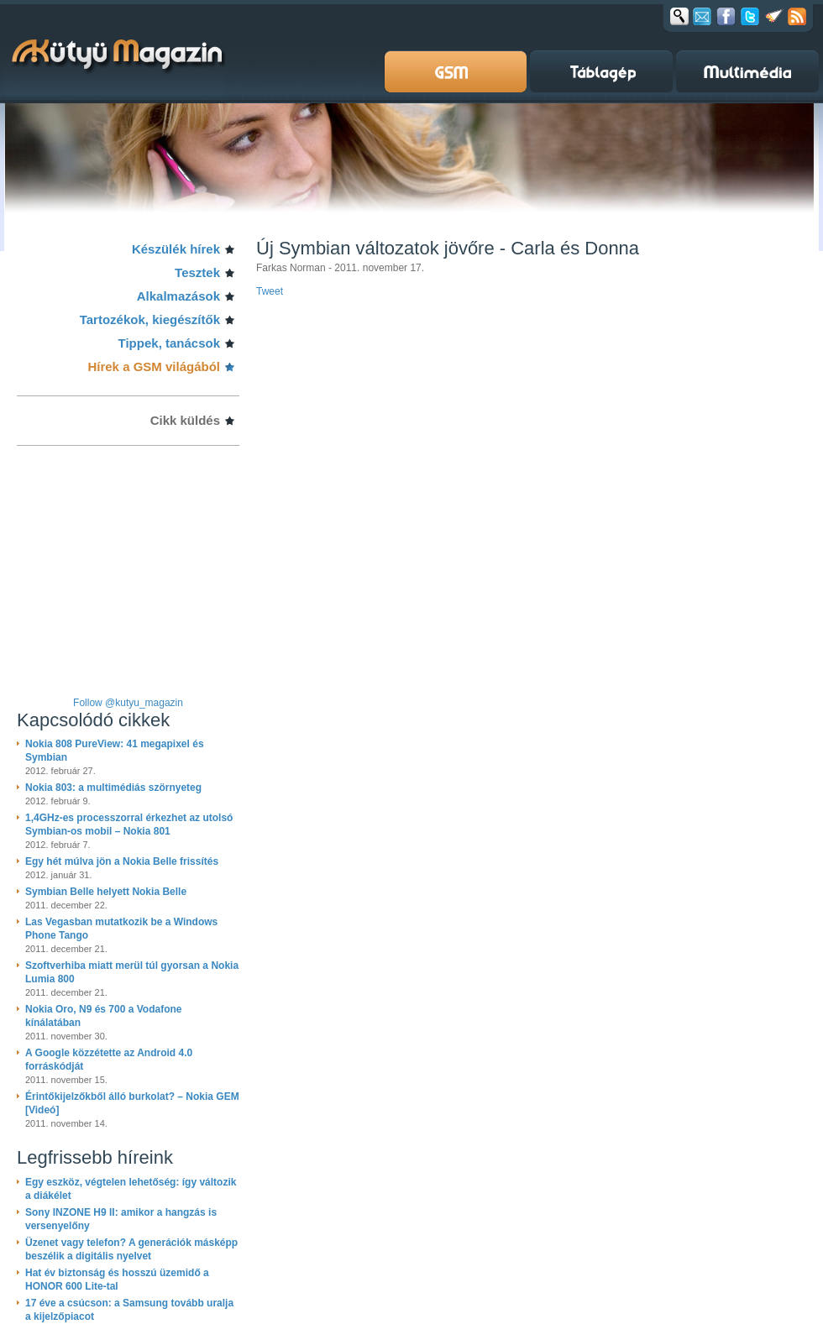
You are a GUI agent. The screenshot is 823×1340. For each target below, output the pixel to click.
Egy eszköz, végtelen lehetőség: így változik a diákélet (130, 1188)
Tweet (269, 291)
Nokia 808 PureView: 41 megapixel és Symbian (114, 750)
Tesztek (197, 272)
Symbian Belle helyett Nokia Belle (105, 892)
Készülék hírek (176, 249)
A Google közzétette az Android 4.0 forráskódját (108, 1059)
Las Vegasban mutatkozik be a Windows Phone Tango (121, 928)
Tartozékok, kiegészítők (150, 319)
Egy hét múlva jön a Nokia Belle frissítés (121, 861)
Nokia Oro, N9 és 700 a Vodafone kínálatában (103, 1016)
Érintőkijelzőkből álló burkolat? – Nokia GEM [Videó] (132, 1103)
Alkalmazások (178, 296)
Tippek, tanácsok (169, 343)
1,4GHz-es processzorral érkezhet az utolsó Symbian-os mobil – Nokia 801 (129, 824)
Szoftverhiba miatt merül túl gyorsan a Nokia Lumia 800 (132, 972)
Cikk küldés (185, 420)
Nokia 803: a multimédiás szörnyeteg (113, 787)
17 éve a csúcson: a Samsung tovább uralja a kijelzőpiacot (129, 1309)
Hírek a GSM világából (153, 366)
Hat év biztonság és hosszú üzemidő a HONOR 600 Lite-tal (117, 1279)
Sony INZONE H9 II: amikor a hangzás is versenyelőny (121, 1219)
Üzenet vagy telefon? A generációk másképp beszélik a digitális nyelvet (131, 1249)
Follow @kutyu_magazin (128, 703)
